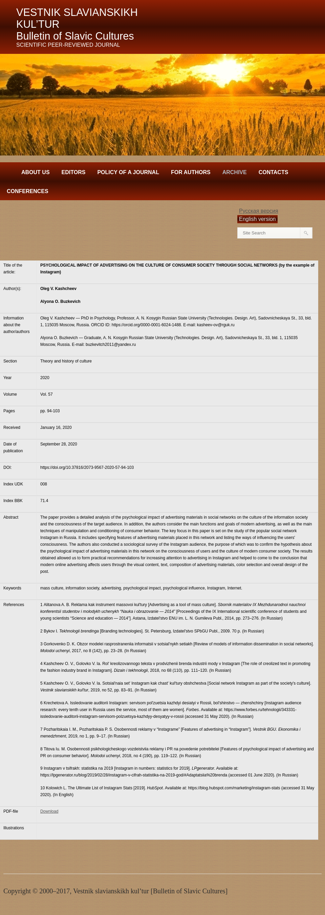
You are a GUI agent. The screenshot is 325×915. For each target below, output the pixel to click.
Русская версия (258, 211)
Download (49, 811)
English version (257, 219)
